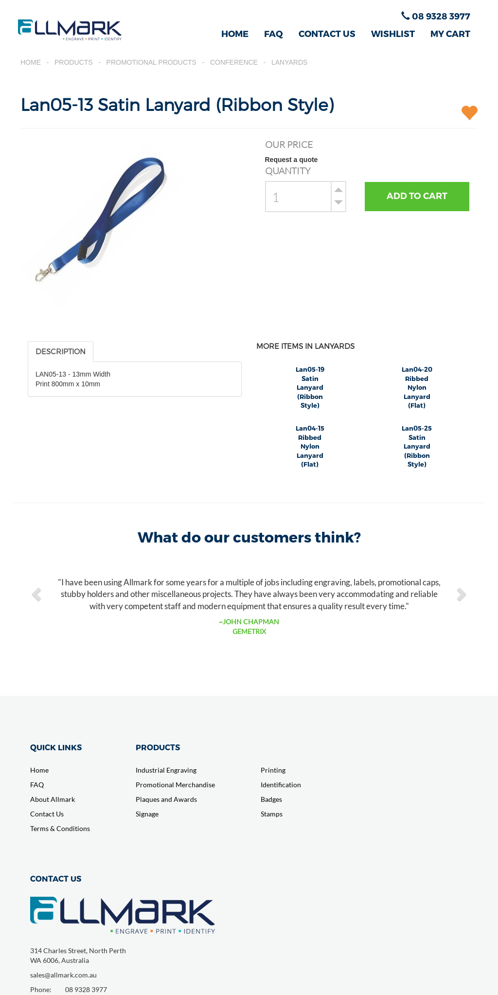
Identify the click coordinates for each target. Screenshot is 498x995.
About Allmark (52, 799)
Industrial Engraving (166, 770)
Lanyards (289, 62)
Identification (281, 784)
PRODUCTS (158, 747)
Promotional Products (151, 62)
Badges (271, 799)
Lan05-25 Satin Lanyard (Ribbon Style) (417, 446)
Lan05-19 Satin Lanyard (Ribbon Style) (310, 387)
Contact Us (47, 814)
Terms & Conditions (60, 828)
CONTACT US (327, 33)
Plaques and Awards (166, 799)
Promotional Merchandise (175, 784)
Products (73, 62)
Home (30, 62)
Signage (147, 814)
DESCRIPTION (61, 351)
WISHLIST (393, 33)
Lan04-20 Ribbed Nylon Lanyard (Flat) (417, 387)
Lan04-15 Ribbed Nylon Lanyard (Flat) (310, 446)
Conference (234, 62)
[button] (37, 593)
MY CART (450, 33)
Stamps (272, 814)
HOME (235, 33)
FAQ (273, 33)
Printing (273, 770)
